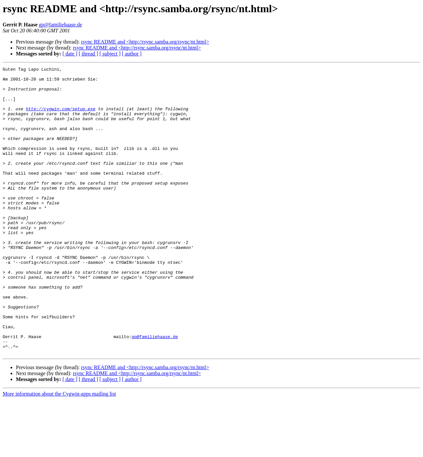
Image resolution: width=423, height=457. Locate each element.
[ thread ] (88, 53)
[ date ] (69, 53)
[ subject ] (110, 53)
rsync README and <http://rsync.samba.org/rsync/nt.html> (145, 42)
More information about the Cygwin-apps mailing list (59, 451)
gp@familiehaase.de (60, 24)
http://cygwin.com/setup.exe (61, 118)
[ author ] (132, 53)
